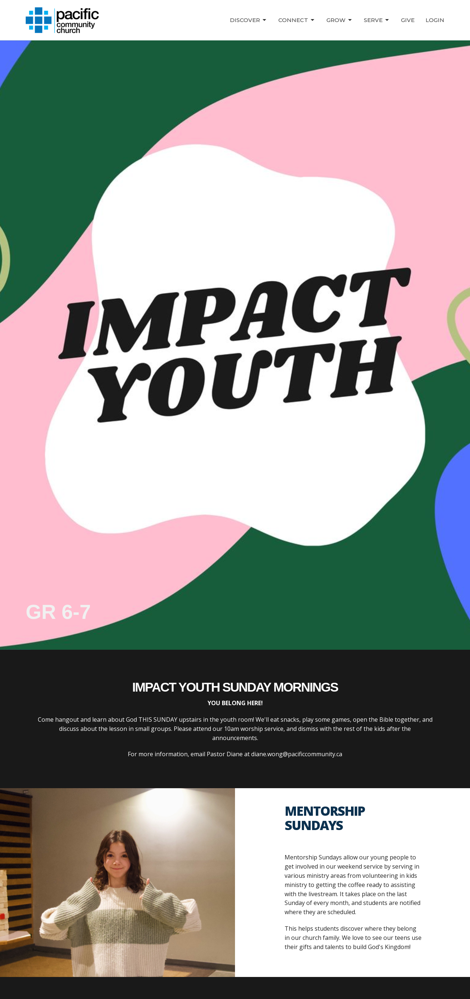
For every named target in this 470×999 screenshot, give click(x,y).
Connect (296, 20)
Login (435, 20)
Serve (377, 20)
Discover (248, 20)
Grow (339, 20)
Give (408, 20)
